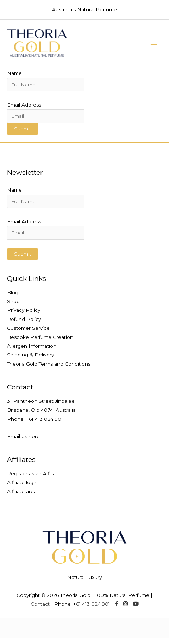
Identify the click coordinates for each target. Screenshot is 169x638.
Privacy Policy (23, 310)
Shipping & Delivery (30, 354)
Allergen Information (31, 346)
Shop (13, 301)
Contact (40, 604)
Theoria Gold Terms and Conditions (48, 364)
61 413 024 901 (46, 419)
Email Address (24, 105)
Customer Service (28, 328)
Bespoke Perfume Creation (40, 337)
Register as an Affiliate (34, 473)
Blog (12, 292)
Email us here (23, 436)
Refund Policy (24, 319)
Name (14, 73)
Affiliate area (22, 491)
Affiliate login (22, 482)
